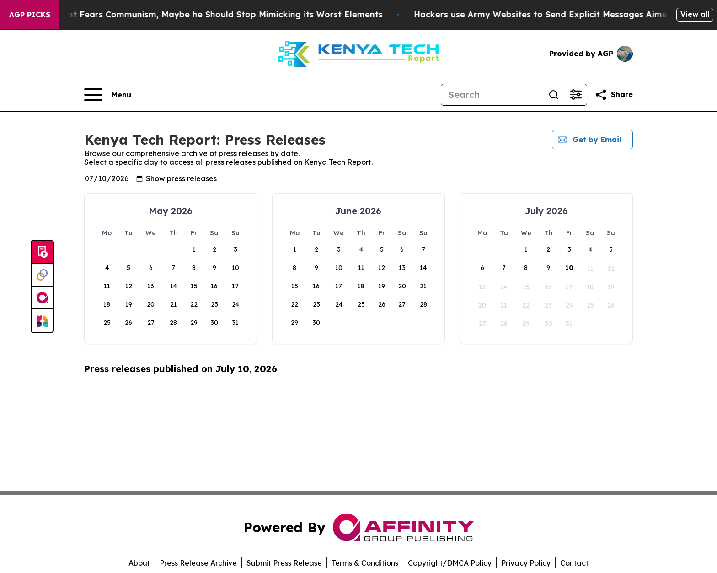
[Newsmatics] (42, 320)
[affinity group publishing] (42, 297)
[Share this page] (613, 95)
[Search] (492, 94)
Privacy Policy (526, 563)
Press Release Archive (198, 563)
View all (694, 14)
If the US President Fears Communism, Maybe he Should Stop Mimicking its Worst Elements (208, 14)
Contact (574, 563)
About (139, 563)
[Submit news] (42, 252)
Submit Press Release (284, 563)
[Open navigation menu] (107, 95)
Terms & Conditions (365, 563)
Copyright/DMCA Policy (450, 563)
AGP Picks (29, 14)
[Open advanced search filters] (576, 94)
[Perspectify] (42, 275)
